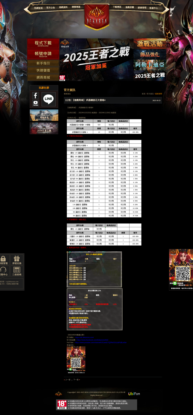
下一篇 (76, 380)
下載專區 (117, 7)
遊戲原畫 (129, 7)
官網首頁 (38, 8)
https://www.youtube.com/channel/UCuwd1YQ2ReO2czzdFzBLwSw (101, 343)
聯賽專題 (76, 7)
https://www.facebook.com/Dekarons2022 (92, 340)
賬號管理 (142, 8)
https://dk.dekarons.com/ (84, 337)
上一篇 (67, 380)
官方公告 (50, 8)
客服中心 (153, 8)
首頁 (143, 94)
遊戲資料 (63, 7)
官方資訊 (150, 94)
